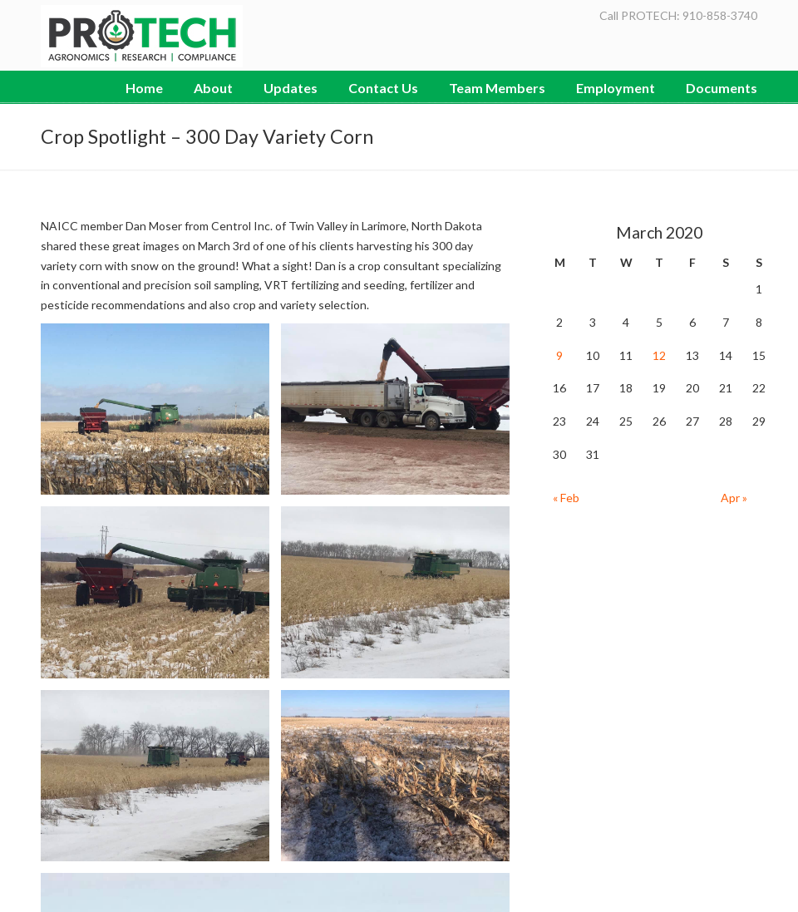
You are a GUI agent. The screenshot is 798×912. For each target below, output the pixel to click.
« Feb (566, 498)
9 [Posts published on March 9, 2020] (559, 355)
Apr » (734, 498)
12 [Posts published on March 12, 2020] (659, 355)
